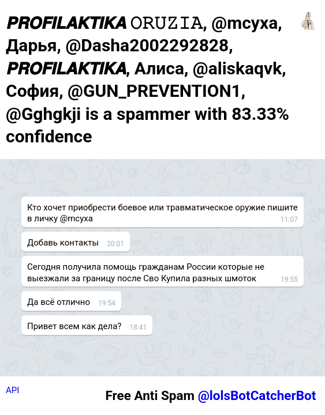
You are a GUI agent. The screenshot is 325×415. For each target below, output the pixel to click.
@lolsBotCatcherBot (257, 395)
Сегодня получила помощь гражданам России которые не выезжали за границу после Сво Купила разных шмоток (145, 273)
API (12, 390)
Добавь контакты (63, 242)
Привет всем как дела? (74, 326)
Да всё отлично (58, 302)
